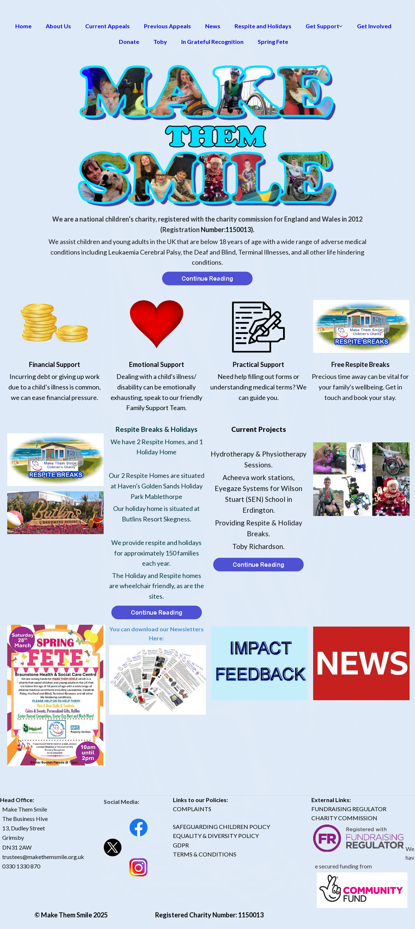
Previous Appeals (167, 25)
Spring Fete (273, 41)
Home (23, 25)
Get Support (322, 25)
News (212, 25)
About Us (58, 25)
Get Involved (374, 25)
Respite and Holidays (263, 25)
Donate (129, 41)
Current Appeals (107, 25)
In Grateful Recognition (212, 41)
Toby (160, 41)
